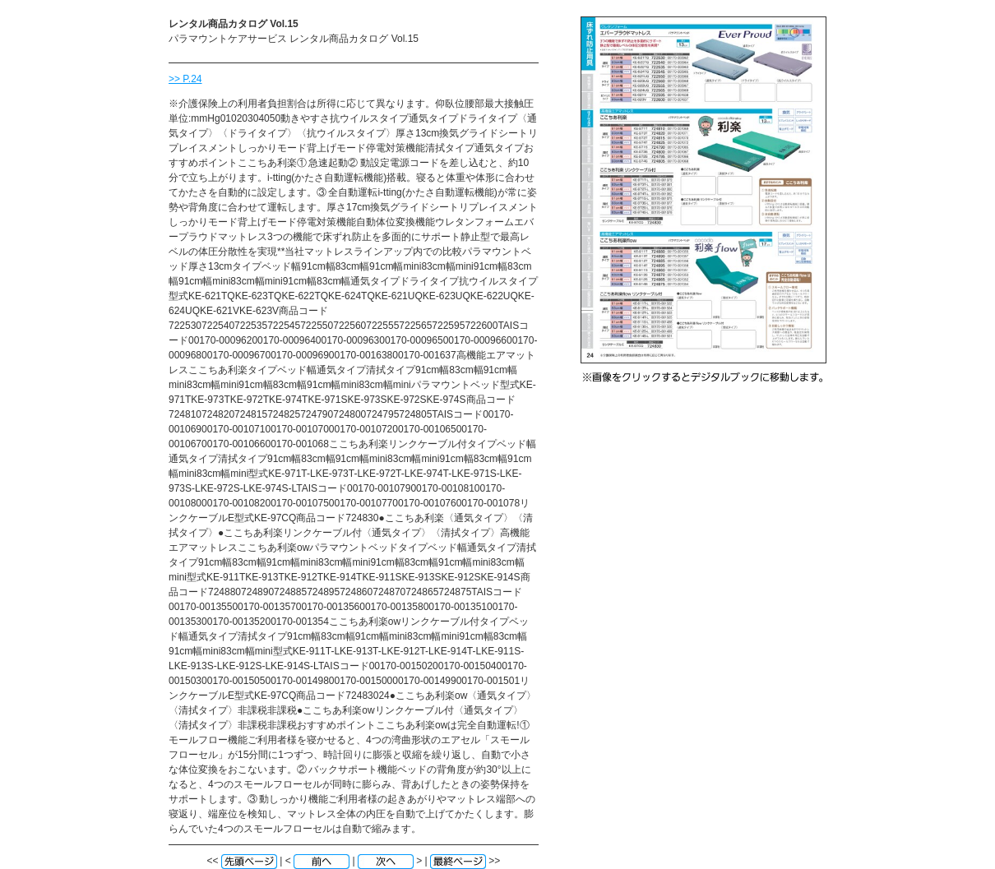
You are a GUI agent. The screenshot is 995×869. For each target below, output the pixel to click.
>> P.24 (185, 79)
